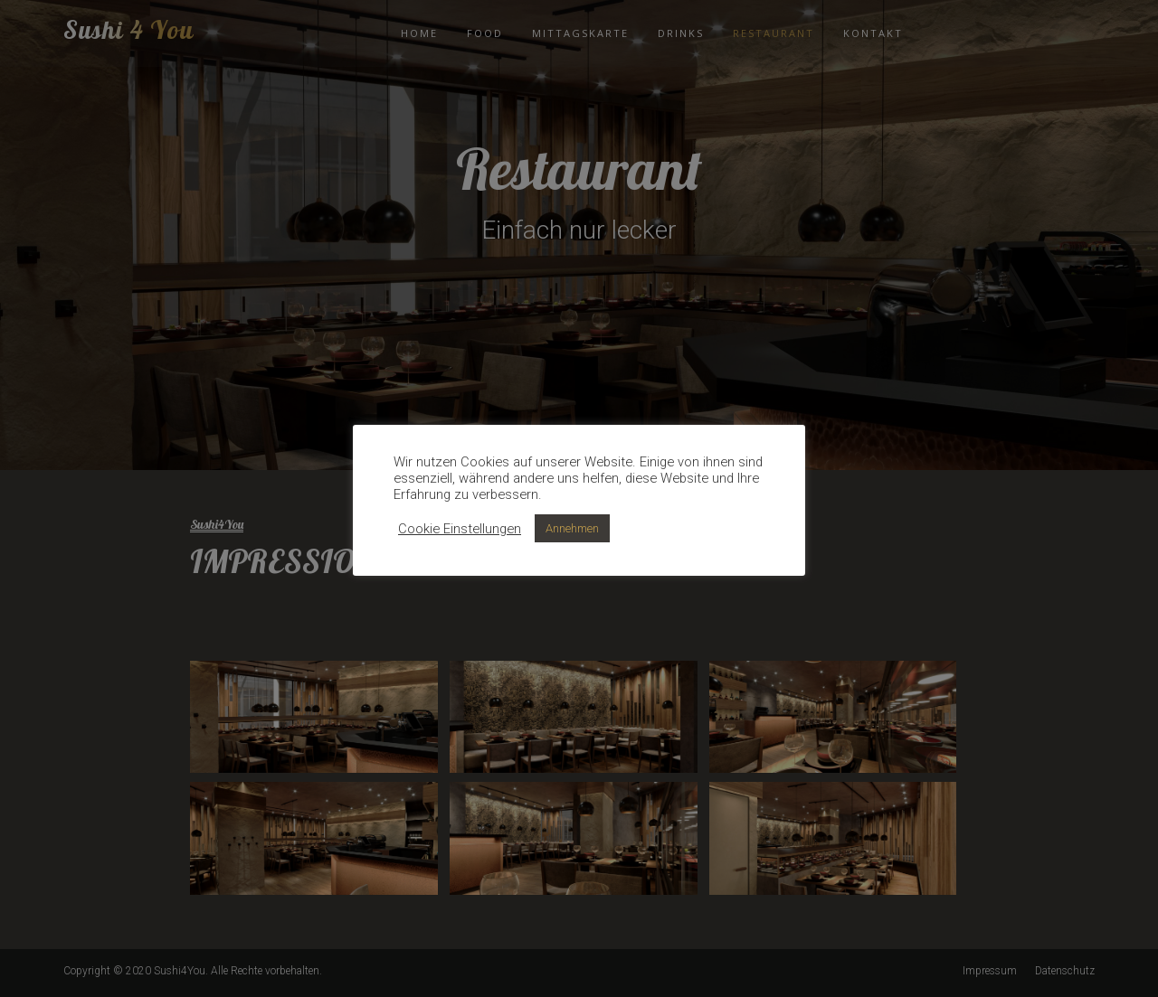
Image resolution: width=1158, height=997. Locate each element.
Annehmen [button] (572, 528)
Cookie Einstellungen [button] (459, 529)
